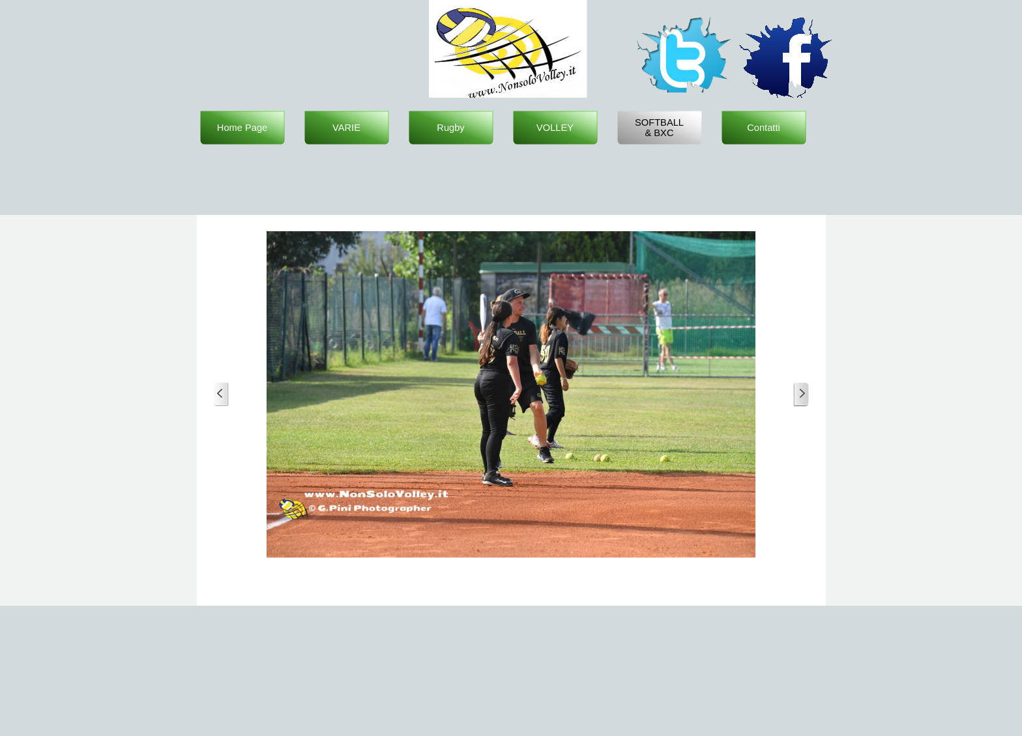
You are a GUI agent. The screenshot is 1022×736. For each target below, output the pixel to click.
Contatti (763, 127)
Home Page (242, 127)
